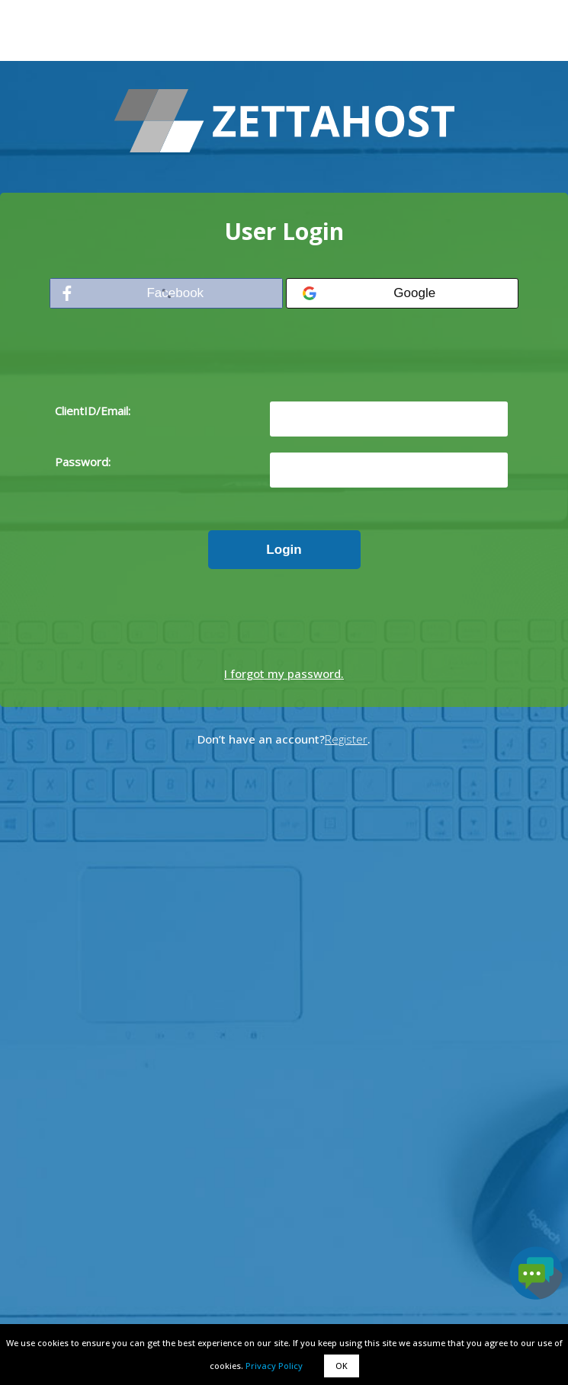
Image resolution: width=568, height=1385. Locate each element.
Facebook (175, 293)
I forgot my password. (284, 673)
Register (346, 739)
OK (341, 1365)
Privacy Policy (274, 1365)
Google (414, 293)
